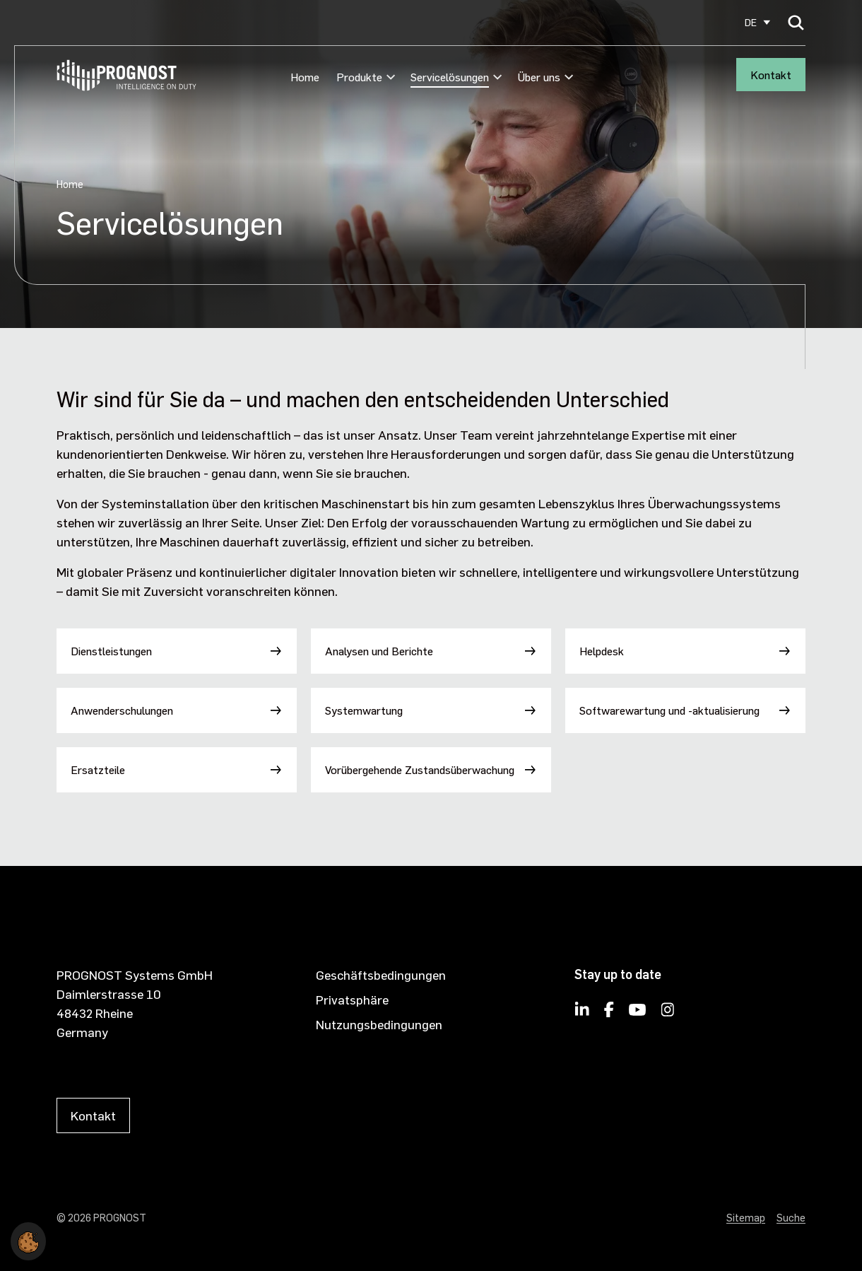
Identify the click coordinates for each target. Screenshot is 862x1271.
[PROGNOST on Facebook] (609, 1014)
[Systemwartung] (431, 710)
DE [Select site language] (751, 22)
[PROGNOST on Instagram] (668, 1014)
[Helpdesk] (685, 651)
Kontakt (770, 74)
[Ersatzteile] (177, 769)
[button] (28, 1239)
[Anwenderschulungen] (177, 710)
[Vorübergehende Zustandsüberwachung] (431, 769)
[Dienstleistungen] (177, 651)
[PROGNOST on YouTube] (637, 1014)
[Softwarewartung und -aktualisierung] (685, 710)
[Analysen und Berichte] (431, 651)
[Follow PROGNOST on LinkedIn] (582, 1014)
